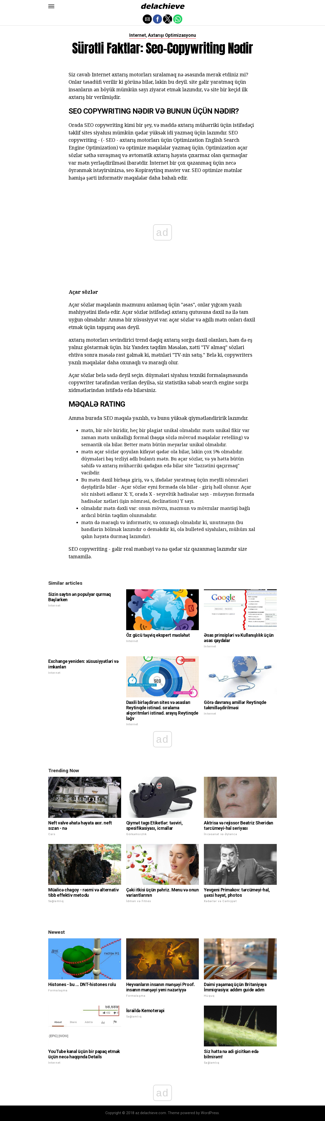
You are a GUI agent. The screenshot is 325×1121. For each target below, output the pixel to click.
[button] (51, 6)
